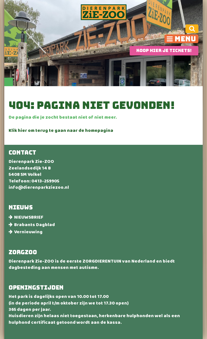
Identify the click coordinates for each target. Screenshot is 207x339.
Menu (185, 38)
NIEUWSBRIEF (28, 217)
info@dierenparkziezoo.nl (39, 188)
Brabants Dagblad (34, 224)
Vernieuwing (28, 232)
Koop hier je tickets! (164, 50)
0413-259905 (45, 182)
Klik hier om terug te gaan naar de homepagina (61, 131)
